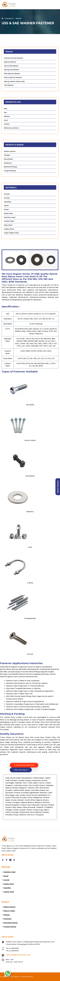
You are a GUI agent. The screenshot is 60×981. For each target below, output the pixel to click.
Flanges (7, 155)
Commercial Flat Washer (13, 58)
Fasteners (9, 18)
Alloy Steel (8, 225)
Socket (6, 124)
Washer (7, 116)
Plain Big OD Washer (12, 73)
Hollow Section (9, 151)
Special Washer (10, 62)
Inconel (7, 194)
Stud (6, 120)
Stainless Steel (9, 217)
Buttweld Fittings (10, 167)
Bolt (5, 108)
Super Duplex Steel (11, 233)
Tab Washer (9, 85)
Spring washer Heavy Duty (14, 81)
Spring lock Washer (11, 69)
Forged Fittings (10, 171)
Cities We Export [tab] (21, 770)
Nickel (6, 209)
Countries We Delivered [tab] (24, 765)
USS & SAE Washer (11, 66)
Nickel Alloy (8, 213)
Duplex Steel (9, 229)
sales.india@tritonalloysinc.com (18, 955)
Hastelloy (7, 202)
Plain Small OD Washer (13, 77)
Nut (5, 112)
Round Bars (8, 159)
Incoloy (7, 198)
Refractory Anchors (11, 128)
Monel (6, 205)
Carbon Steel (9, 221)
